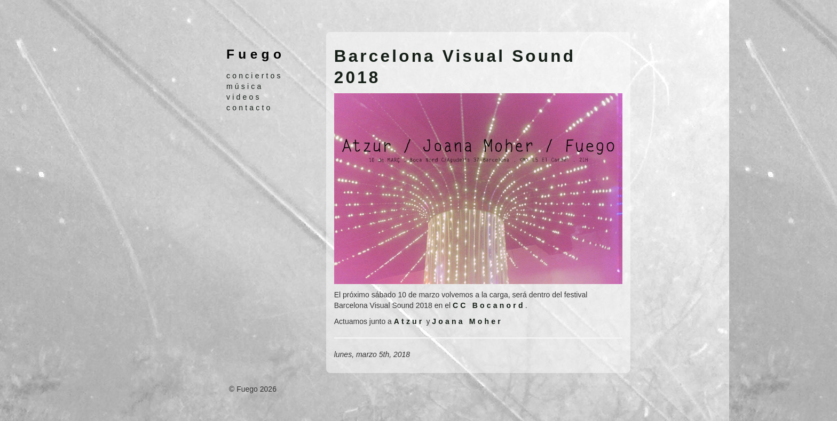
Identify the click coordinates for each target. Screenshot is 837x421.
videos (244, 97)
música (245, 86)
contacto (249, 107)
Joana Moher (467, 321)
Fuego (255, 54)
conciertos (254, 75)
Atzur (409, 321)
